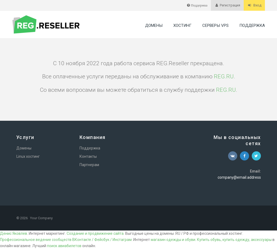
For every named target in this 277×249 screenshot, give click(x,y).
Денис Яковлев (13, 233)
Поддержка (252, 25)
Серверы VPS (215, 25)
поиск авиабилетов (64, 246)
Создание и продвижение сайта (95, 233)
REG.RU (224, 76)
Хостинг (182, 25)
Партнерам (89, 165)
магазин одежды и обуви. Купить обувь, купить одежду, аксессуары (211, 239)
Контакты (88, 156)
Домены (154, 25)
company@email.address (239, 177)
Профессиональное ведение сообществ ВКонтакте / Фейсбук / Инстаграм (66, 239)
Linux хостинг (28, 156)
